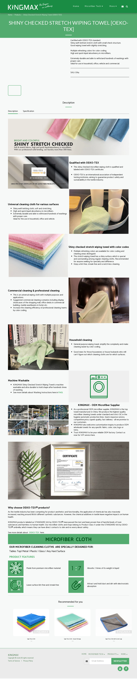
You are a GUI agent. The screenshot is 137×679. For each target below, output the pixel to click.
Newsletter (120, 662)
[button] (94, 6)
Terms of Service (14, 661)
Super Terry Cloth (31, 639)
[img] (31, 622)
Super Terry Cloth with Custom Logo (113, 639)
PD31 (31, 642)
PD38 (114, 642)
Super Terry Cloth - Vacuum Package (72, 639)
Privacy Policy (28, 661)
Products (18, 15)
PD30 (73, 642)
